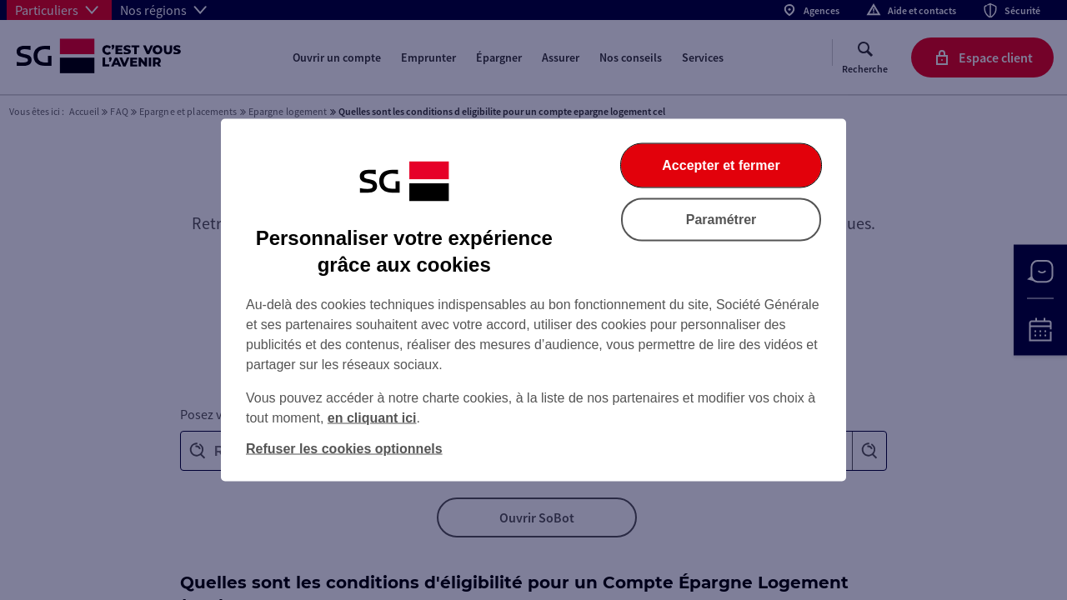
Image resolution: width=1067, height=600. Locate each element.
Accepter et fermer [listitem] (720, 165)
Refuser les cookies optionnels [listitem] (344, 449)
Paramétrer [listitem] (721, 219)
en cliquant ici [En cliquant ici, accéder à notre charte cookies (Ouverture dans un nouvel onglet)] (372, 418)
